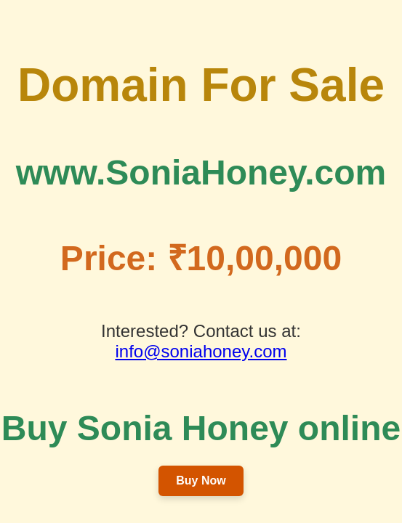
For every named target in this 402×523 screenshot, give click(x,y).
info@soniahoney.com (200, 351)
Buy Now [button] (200, 480)
